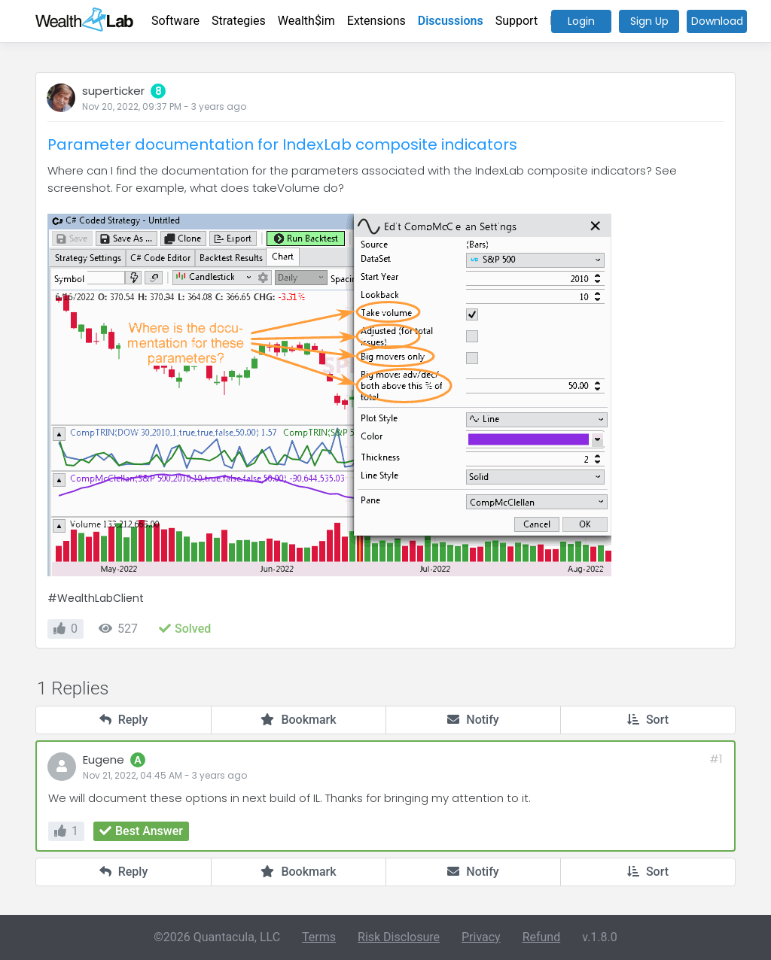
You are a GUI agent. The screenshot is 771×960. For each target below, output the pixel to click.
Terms (319, 937)
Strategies (239, 21)
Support (516, 21)
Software (175, 21)
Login (581, 21)
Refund (542, 937)
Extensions (376, 21)
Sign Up (649, 21)
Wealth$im (306, 21)
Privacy (481, 937)
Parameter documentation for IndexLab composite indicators (282, 144)
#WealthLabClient (95, 598)
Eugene (103, 759)
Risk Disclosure (399, 937)
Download (717, 21)
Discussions (450, 21)
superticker (113, 91)
